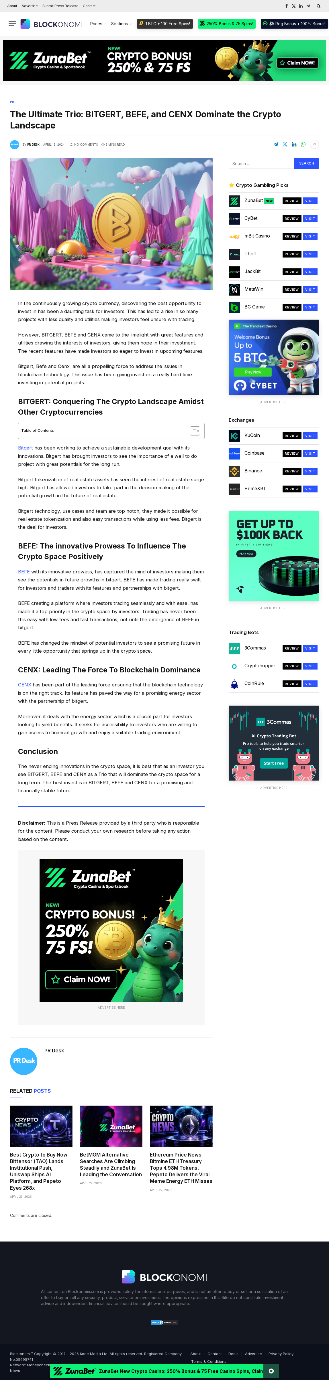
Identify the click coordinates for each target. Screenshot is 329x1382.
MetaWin (253, 289)
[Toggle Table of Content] (192, 431)
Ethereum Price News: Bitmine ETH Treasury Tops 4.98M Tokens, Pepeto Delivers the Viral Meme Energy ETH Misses (181, 1167)
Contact (89, 6)
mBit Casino (257, 236)
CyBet (250, 218)
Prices (96, 23)
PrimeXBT (255, 488)
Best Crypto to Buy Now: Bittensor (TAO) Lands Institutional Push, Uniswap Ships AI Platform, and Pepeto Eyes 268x (39, 1170)
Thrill (250, 253)
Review (292, 201)
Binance (253, 471)
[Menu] (12, 23)
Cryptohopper (259, 665)
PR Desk (33, 144)
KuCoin (252, 435)
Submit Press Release (60, 6)
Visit (310, 201)
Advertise (29, 6)
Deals (233, 1353)
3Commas (255, 648)
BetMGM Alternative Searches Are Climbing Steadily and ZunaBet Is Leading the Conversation (111, 1164)
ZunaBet (259, 200)
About (12, 6)
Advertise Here (111, 1007)
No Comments (84, 144)
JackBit (252, 271)
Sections (119, 23)
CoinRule (254, 683)
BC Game (254, 307)
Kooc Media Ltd (93, 1353)
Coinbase (254, 453)
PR (12, 102)
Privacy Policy (281, 1353)
